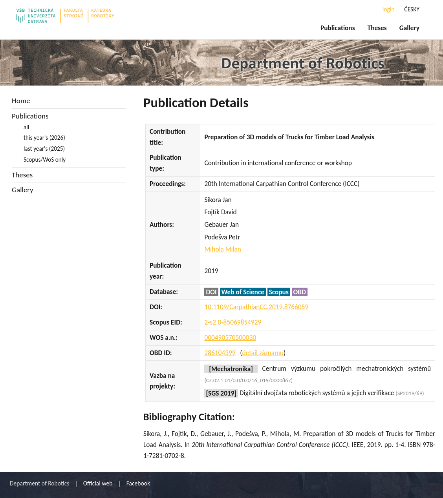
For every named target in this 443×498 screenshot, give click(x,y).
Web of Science (243, 292)
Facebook (138, 483)
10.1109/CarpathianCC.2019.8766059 (256, 307)
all (26, 127)
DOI (211, 292)
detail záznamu (263, 352)
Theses (377, 28)
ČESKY (411, 9)
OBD (300, 292)
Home (21, 100)
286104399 (219, 352)
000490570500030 (230, 337)
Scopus (278, 292)
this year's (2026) (44, 137)
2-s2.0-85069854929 (232, 322)
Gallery (409, 28)
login (389, 9)
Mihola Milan (222, 249)
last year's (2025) (44, 148)
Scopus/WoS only (45, 159)
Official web (98, 483)
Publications (337, 28)
